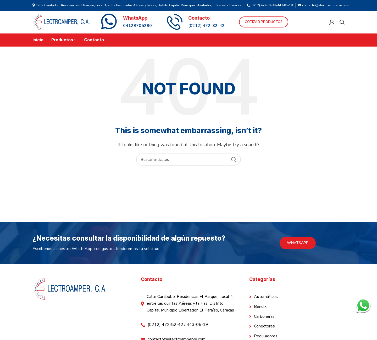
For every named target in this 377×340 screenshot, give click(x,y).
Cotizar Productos (281, 25)
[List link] (297, 303)
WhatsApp (297, 249)
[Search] (342, 25)
